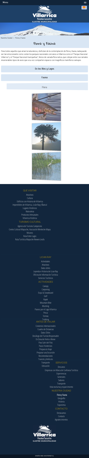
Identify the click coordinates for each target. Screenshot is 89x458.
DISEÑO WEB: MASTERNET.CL (44, 456)
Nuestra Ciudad (6, 38)
